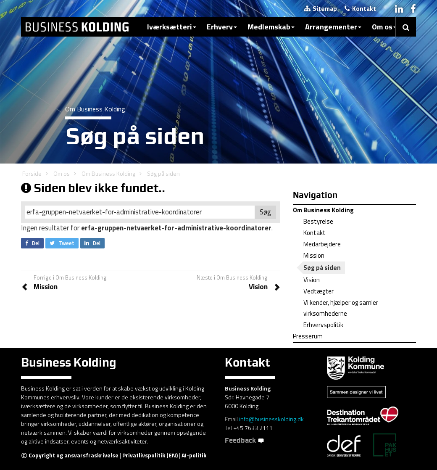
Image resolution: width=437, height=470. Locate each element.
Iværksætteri (171, 26)
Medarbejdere (322, 244)
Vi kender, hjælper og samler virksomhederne (340, 308)
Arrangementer (333, 26)
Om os (384, 26)
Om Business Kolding (108, 173)
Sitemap (320, 8)
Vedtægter (318, 291)
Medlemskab (271, 26)
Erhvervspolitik (323, 325)
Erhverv (222, 26)
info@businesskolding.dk (271, 419)
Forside (32, 173)
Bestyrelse (318, 221)
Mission (313, 255)
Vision (311, 280)
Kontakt (360, 8)
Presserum (308, 336)
